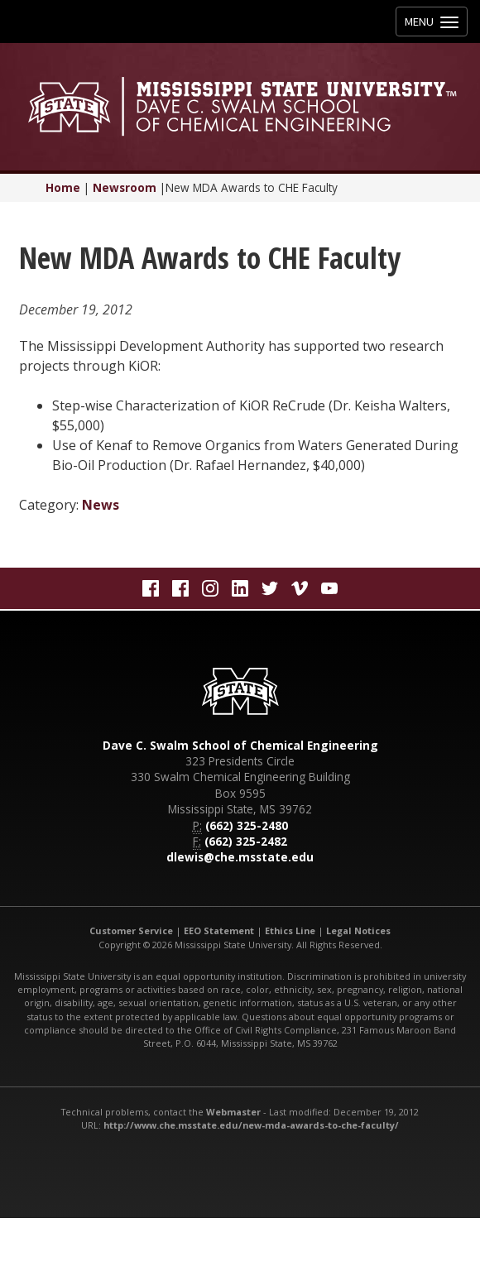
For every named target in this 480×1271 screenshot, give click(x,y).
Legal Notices (358, 930)
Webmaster (233, 1112)
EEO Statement (219, 930)
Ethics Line (290, 930)
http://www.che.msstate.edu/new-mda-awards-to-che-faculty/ (251, 1125)
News (100, 505)
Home (63, 187)
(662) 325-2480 (246, 825)
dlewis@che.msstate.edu (240, 857)
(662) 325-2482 (245, 841)
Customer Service (131, 930)
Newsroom (124, 187)
